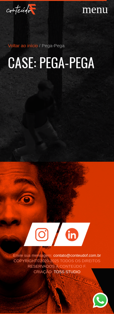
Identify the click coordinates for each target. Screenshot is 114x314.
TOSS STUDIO (67, 272)
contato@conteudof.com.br (77, 255)
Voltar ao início (23, 45)
